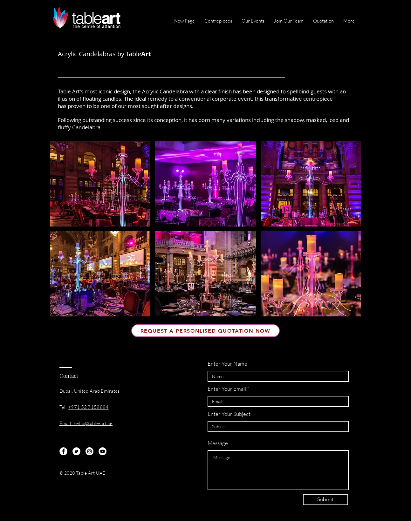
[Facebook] (63, 451)
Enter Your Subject (229, 413)
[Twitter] (76, 451)
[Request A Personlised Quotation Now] (205, 330)
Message (218, 443)
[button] (100, 184)
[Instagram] (89, 451)
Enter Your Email (227, 388)
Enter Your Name (227, 363)
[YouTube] (102, 451)
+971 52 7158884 (88, 407)
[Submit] (325, 499)
